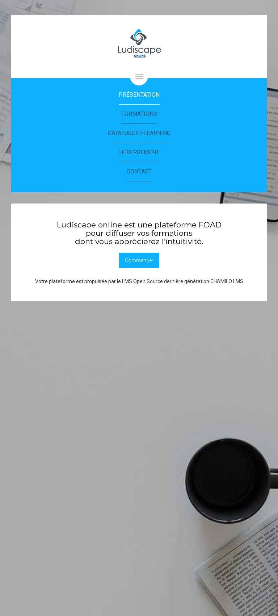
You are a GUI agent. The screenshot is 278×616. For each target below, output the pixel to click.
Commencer (139, 260)
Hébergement (139, 152)
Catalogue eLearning (139, 133)
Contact (139, 171)
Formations (139, 113)
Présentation (139, 94)
